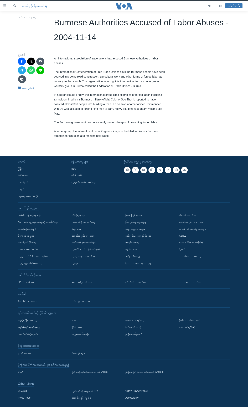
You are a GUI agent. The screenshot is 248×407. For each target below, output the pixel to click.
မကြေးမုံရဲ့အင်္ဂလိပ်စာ (82, 282)
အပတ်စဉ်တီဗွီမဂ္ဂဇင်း (28, 334)
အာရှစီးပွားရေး (132, 242)
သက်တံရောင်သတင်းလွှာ (190, 256)
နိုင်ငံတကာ (23, 175)
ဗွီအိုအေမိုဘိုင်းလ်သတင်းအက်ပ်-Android (144, 372)
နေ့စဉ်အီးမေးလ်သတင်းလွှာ (83, 182)
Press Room (24, 397)
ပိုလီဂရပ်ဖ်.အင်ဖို (133, 327)
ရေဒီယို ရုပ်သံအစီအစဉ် (29, 327)
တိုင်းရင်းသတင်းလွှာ (188, 215)
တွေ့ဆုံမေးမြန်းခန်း (80, 334)
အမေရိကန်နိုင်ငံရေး (27, 242)
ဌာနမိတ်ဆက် (24, 353)
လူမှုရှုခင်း (76, 263)
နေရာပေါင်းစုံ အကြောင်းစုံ (191, 242)
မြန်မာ (21, 168)
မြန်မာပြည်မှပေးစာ (134, 215)
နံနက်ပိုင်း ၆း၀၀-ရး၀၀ (28, 301)
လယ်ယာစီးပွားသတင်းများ (84, 242)
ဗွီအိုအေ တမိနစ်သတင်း (190, 320)
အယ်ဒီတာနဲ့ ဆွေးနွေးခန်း (29, 215)
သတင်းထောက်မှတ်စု (28, 249)
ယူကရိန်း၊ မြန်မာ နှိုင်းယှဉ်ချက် (86, 249)
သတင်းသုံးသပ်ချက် (27, 228)
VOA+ (21, 372)
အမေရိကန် (23, 182)
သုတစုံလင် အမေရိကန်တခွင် (192, 228)
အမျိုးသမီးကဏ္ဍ (133, 256)
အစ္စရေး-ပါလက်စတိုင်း (28, 196)
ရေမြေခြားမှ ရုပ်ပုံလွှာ (135, 320)
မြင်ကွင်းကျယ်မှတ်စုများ (136, 222)
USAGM (22, 391)
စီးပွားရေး (76, 228)
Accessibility (131, 397)
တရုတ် (21, 189)
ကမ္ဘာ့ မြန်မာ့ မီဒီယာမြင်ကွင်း (31, 263)
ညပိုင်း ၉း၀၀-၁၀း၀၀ (81, 301)
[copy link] (22, 79)
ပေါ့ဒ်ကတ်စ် (76, 175)
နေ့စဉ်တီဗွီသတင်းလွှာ (28, 320)
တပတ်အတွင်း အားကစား (83, 235)
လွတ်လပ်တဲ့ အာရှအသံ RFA (85, 391)
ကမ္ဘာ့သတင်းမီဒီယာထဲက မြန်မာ (33, 256)
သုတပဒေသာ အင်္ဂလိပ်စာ (191, 282)
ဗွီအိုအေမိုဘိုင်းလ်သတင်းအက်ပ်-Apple (89, 372)
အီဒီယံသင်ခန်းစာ (26, 282)
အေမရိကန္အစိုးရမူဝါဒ (81, 397)
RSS (73, 168)
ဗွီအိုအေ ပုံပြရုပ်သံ (133, 334)
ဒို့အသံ (182, 249)
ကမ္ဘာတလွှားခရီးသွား (135, 228)
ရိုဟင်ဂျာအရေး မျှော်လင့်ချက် (139, 263)
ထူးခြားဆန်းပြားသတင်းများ (84, 256)
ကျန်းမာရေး (131, 249)
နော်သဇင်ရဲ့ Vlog (187, 327)
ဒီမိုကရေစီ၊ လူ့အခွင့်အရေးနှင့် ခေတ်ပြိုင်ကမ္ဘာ (38, 222)
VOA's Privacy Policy (136, 391)
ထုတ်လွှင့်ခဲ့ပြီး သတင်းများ (35, 5)
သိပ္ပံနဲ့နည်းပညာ (79, 215)
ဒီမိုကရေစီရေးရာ (26, 235)
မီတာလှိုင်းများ (78, 353)
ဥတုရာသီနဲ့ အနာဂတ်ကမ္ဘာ (84, 222)
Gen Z (182, 235)
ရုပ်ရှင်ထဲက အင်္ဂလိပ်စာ (136, 282)
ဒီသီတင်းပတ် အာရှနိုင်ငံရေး (138, 235)
